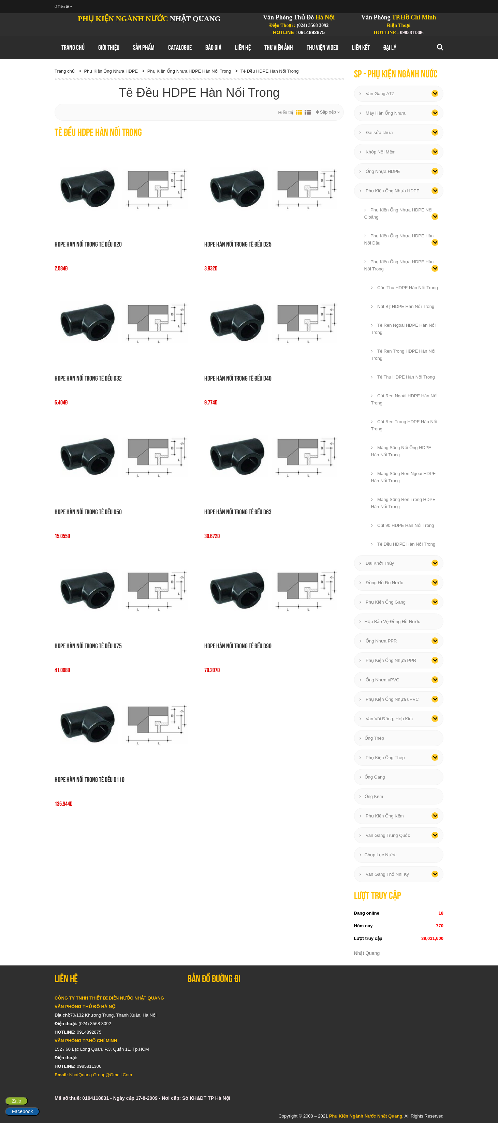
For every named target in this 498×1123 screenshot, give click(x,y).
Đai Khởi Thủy (377, 563)
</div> (315, 1034)
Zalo (16, 1101)
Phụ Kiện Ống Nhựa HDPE (111, 71)
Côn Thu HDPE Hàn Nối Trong (404, 287)
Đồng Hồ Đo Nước (381, 582)
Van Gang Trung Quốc (385, 835)
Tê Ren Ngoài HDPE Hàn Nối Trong (403, 329)
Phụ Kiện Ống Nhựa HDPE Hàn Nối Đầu (399, 239)
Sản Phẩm (144, 47)
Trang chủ (73, 47)
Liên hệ (243, 47)
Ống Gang (372, 777)
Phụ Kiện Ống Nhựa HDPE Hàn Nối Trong (189, 71)
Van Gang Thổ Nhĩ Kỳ (384, 874)
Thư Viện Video (322, 47)
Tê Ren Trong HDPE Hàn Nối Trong (403, 355)
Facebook (22, 1111)
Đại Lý (389, 47)
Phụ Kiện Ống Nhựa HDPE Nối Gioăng (398, 213)
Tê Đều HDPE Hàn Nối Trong (269, 71)
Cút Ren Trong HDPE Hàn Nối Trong (404, 425)
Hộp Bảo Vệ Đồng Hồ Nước (390, 621)
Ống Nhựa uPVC (379, 679)
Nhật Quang (367, 953)
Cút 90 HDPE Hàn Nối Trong (402, 525)
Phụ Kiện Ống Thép (382, 757)
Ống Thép (372, 738)
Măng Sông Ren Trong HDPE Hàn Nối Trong (403, 503)
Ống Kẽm (371, 796)
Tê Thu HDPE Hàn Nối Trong (403, 377)
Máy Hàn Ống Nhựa (383, 113)
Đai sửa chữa (376, 132)
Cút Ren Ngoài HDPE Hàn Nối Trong (404, 399)
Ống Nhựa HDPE (380, 171)
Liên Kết (361, 47)
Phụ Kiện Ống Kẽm (382, 815)
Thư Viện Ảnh (278, 47)
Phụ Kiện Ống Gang (383, 602)
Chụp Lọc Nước (378, 854)
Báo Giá (213, 47)
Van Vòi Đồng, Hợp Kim (386, 718)
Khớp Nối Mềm (378, 151)
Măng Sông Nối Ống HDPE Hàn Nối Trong (401, 451)
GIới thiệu (108, 47)
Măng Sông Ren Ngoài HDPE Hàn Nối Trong (403, 477)
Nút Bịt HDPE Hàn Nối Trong (403, 306)
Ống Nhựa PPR (378, 641)
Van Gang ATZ (377, 93)
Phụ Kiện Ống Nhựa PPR (388, 660)
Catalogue (180, 47)
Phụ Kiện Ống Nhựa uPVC (389, 699)
